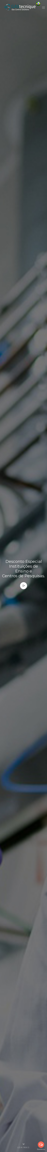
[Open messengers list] (41, 1144)
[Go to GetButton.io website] (41, 1149)
